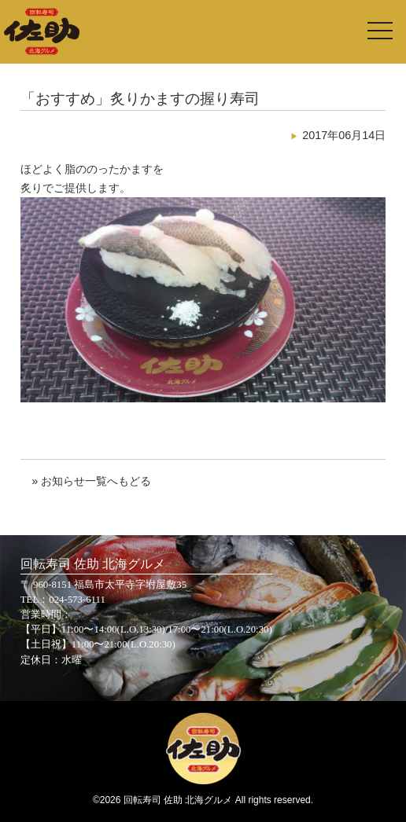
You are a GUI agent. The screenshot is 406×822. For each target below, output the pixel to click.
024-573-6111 (77, 599)
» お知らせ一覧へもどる (91, 481)
